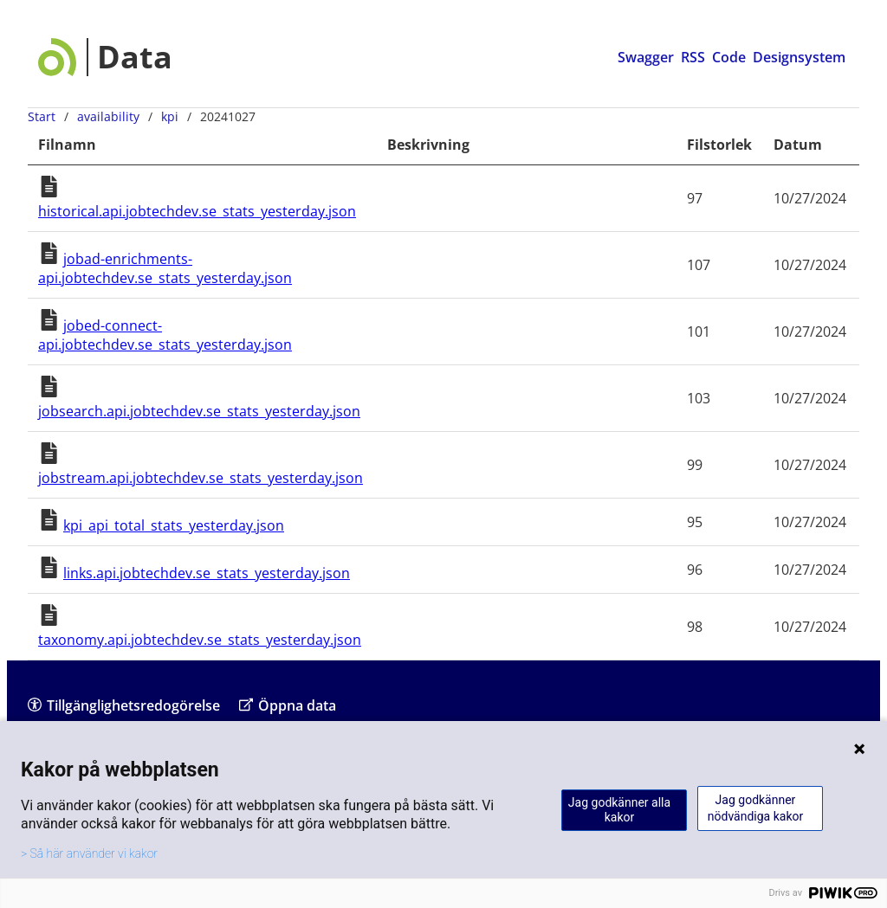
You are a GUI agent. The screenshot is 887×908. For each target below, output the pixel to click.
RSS (693, 57)
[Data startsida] (105, 57)
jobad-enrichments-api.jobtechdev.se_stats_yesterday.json (165, 268)
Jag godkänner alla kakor (619, 809)
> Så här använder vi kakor (89, 853)
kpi (169, 116)
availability (108, 116)
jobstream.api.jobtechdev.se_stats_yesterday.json (200, 477)
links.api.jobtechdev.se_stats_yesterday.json (206, 573)
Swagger (646, 57)
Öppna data (287, 705)
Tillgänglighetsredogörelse (124, 705)
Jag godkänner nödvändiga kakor (755, 808)
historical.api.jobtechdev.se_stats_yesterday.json (197, 211)
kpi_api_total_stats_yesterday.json (173, 525)
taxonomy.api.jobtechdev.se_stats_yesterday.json (199, 639)
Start (41, 116)
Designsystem (799, 57)
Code (729, 57)
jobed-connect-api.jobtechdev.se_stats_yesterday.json (165, 335)
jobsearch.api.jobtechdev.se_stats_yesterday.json (199, 411)
